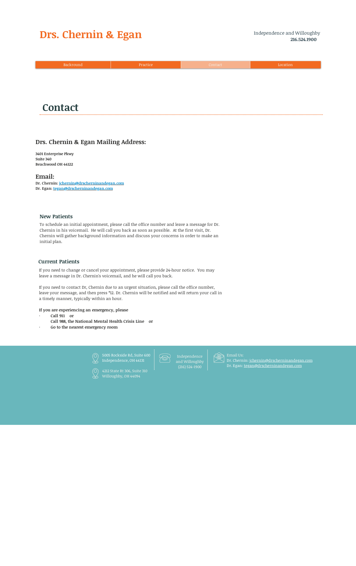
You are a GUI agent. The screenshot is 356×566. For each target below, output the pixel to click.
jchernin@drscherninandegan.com (281, 360)
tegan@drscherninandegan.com (273, 365)
